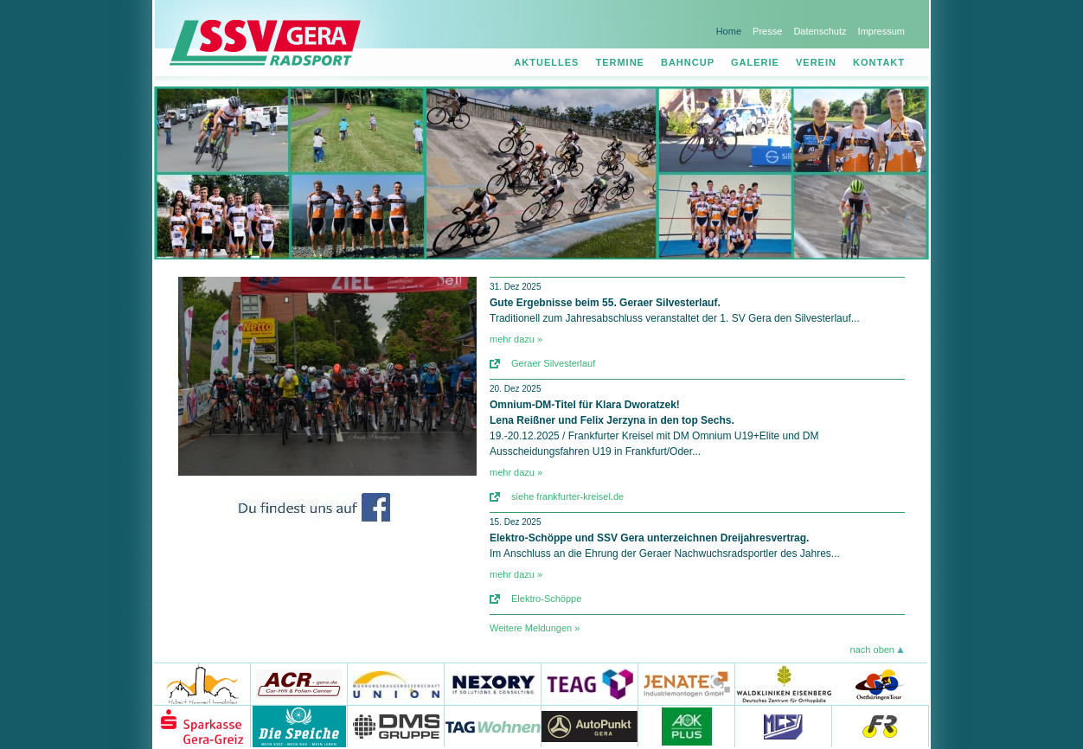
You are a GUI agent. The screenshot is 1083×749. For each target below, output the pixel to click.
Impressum (881, 31)
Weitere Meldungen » (535, 628)
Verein (816, 62)
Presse (767, 31)
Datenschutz (819, 31)
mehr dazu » (516, 339)
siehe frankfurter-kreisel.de (567, 496)
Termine (619, 62)
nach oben (872, 649)
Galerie (755, 62)
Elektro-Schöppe (546, 598)
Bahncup (688, 62)
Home (728, 31)
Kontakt (879, 62)
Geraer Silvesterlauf (553, 363)
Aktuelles (546, 62)
